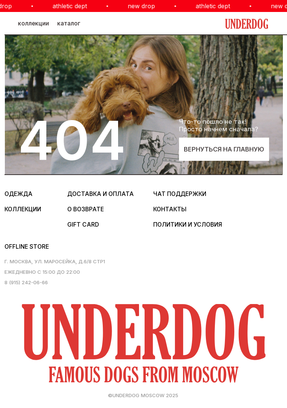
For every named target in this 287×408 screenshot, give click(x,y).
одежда (18, 193)
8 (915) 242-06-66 (26, 282)
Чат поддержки (179, 193)
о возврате (85, 209)
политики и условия (187, 224)
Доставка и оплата (100, 193)
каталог (68, 23)
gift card (83, 224)
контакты (169, 209)
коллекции (33, 23)
